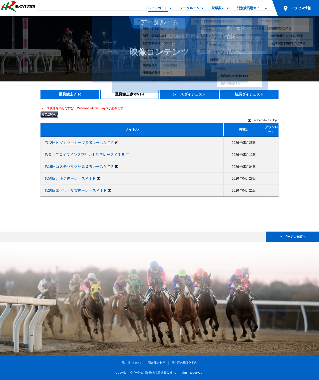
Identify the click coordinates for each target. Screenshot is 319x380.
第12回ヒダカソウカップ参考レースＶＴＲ (79, 143)
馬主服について (132, 362)
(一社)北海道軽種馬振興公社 (153, 372)
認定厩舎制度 (156, 362)
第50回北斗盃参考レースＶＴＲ (70, 178)
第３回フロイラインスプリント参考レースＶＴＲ (84, 155)
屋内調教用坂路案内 (184, 362)
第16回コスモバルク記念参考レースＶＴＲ (79, 167)
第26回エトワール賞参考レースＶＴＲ (75, 190)
